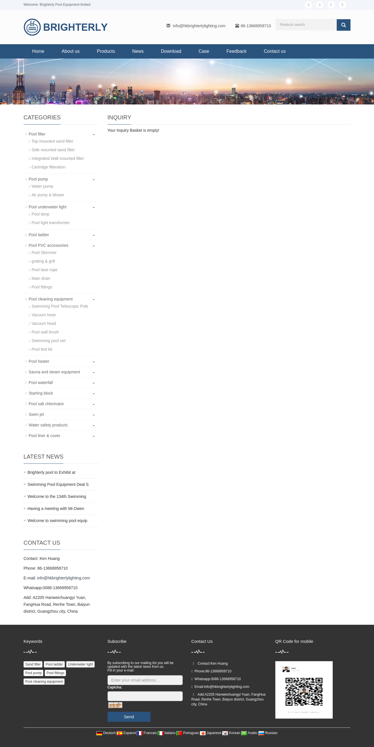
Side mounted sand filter (53, 150)
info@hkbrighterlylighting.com (199, 26)
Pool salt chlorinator (46, 403)
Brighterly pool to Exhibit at (51, 472)
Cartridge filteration (48, 167)
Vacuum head (44, 323)
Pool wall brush (45, 332)
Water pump (42, 186)
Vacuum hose (44, 315)
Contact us (275, 51)
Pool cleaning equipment (51, 299)
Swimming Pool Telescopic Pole (60, 306)
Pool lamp (40, 214)
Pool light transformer (51, 222)
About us (71, 51)
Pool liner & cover (44, 435)
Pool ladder (39, 234)
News (138, 51)
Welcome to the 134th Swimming (57, 496)
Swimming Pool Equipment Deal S (58, 484)
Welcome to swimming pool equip (57, 520)
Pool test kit (42, 349)
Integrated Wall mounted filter (58, 158)
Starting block (41, 393)
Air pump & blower (48, 195)
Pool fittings (42, 287)
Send (129, 716)
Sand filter (33, 664)
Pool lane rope (44, 269)
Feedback (237, 51)
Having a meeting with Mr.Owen (56, 508)
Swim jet (36, 414)
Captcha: (115, 687)
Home (38, 51)
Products (106, 51)
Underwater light (80, 664)
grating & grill (43, 261)
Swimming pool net (48, 340)
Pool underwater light (48, 207)
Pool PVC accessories (49, 245)
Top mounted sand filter (52, 141)
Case (203, 51)
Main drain (41, 278)
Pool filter (37, 134)
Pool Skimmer (44, 252)
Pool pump (38, 179)
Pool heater (39, 361)
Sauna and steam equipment (54, 372)
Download (171, 51)
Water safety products (48, 425)
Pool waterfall (41, 382)
